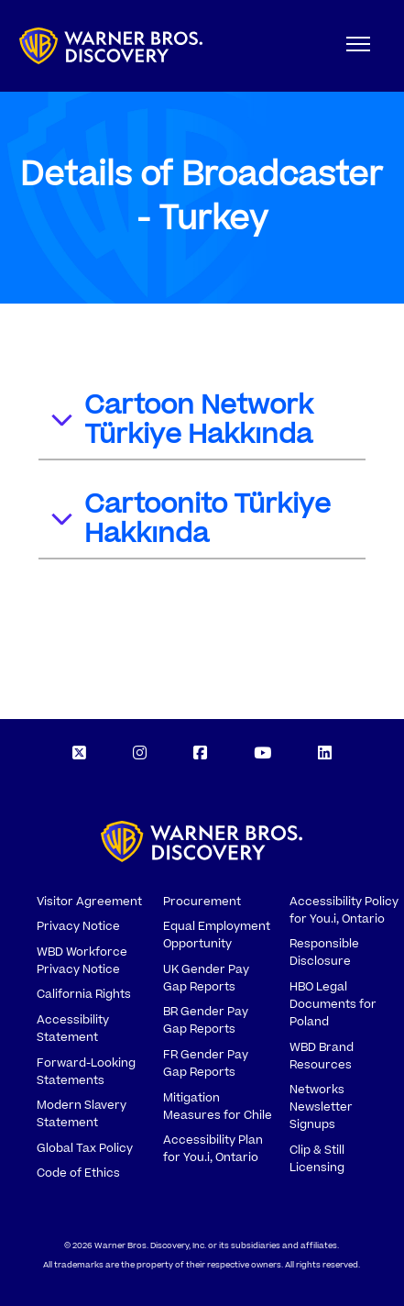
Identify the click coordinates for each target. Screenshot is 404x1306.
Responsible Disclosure (324, 952)
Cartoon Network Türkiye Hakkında (181, 420)
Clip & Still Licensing (316, 1159)
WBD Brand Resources (321, 1056)
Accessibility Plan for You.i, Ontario (213, 1149)
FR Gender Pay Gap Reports (205, 1063)
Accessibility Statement (73, 1029)
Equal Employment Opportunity (216, 935)
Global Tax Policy (85, 1148)
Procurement (202, 901)
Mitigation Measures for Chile (217, 1106)
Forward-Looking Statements (86, 1072)
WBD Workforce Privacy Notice (82, 961)
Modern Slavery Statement (81, 1114)
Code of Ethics (78, 1173)
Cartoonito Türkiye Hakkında (190, 519)
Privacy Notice (78, 926)
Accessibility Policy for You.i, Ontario (344, 910)
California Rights (84, 994)
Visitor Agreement (89, 901)
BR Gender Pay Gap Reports (205, 1020)
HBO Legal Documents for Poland (333, 1004)
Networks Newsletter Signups (321, 1107)
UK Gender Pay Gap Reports (206, 978)
